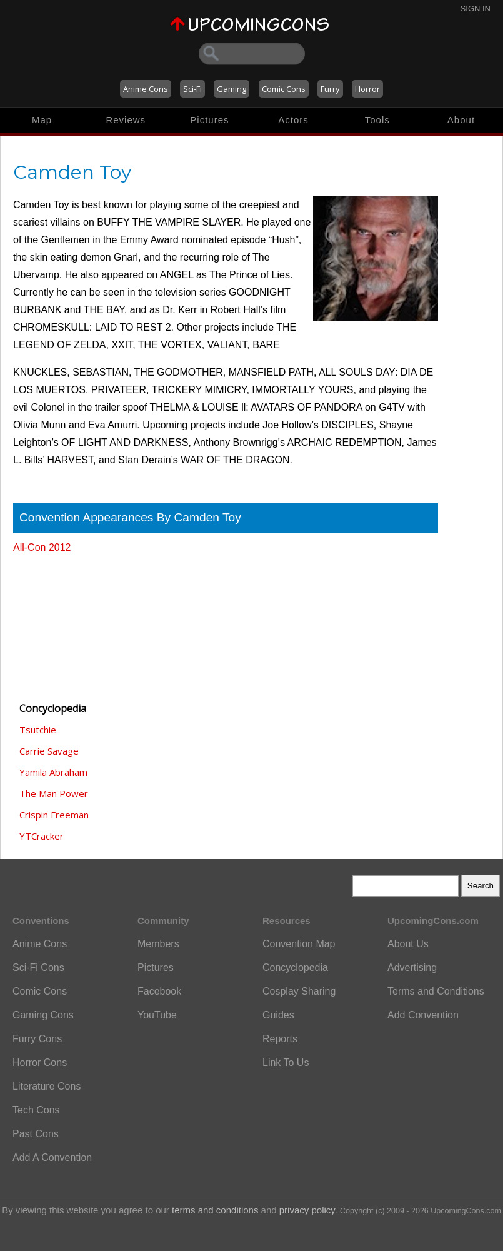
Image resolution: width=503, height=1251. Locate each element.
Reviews (126, 119)
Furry (330, 88)
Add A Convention (52, 1157)
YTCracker (41, 836)
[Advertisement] (75, 622)
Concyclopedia (295, 967)
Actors (293, 119)
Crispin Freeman (54, 814)
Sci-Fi (192, 88)
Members (158, 943)
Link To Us (285, 1062)
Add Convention (423, 1015)
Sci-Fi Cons (38, 967)
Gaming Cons (43, 1015)
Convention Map (299, 943)
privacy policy (307, 1210)
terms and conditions (215, 1210)
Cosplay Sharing (299, 991)
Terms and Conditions (435, 991)
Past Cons (35, 1133)
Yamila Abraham (53, 772)
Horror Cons (39, 1062)
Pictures (209, 119)
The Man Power (53, 793)
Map (42, 119)
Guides (278, 1015)
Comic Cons (284, 88)
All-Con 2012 (42, 547)
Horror (367, 88)
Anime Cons (145, 88)
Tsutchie (37, 729)
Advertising (412, 967)
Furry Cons (37, 1038)
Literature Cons (46, 1086)
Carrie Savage (49, 751)
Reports (279, 1038)
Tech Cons (36, 1110)
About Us (408, 943)
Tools (377, 119)
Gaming (231, 88)
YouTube (157, 1015)
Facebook (159, 991)
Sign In (476, 8)
